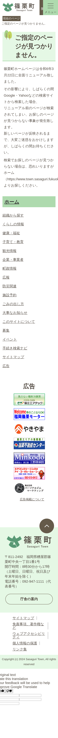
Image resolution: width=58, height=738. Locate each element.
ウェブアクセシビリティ (28, 635)
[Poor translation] (9, 691)
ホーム (11, 202)
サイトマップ (23, 618)
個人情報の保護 (24, 643)
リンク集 (19, 649)
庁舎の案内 (29, 599)
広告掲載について (32, 499)
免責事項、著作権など (28, 626)
